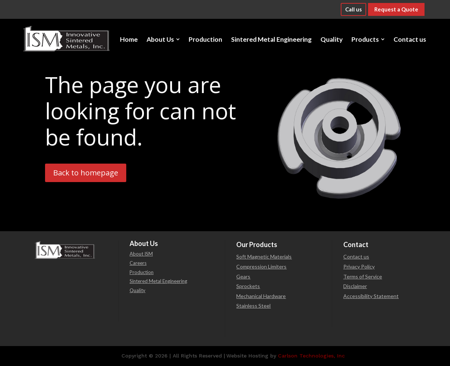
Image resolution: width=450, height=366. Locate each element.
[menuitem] (129, 39)
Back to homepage (85, 173)
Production (142, 272)
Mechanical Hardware (261, 296)
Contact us (356, 256)
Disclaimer (355, 286)
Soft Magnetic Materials (264, 256)
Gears (243, 276)
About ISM (141, 254)
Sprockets (248, 286)
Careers (138, 263)
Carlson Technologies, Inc (311, 356)
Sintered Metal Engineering (158, 281)
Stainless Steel (253, 305)
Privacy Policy (359, 266)
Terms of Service (362, 276)
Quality (137, 290)
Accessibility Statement (371, 296)
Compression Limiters (261, 266)
